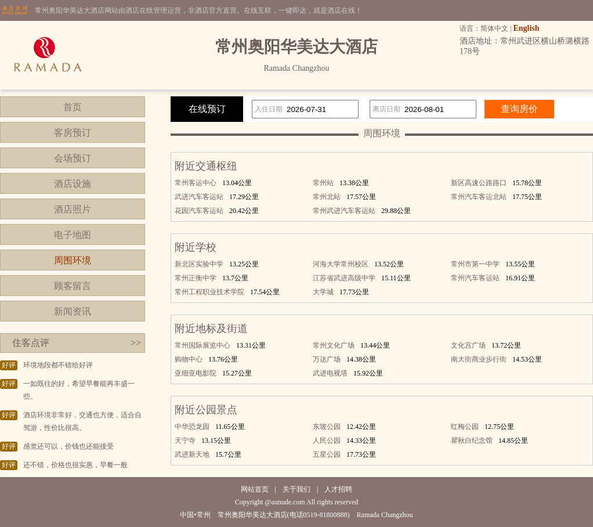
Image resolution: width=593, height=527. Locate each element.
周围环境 (72, 260)
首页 (72, 107)
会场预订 (72, 158)
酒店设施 (72, 184)
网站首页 (255, 489)
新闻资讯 (72, 311)
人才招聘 (338, 489)
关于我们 (296, 489)
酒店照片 (72, 209)
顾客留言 (72, 286)
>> (136, 343)
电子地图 (72, 235)
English (526, 28)
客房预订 (72, 133)
